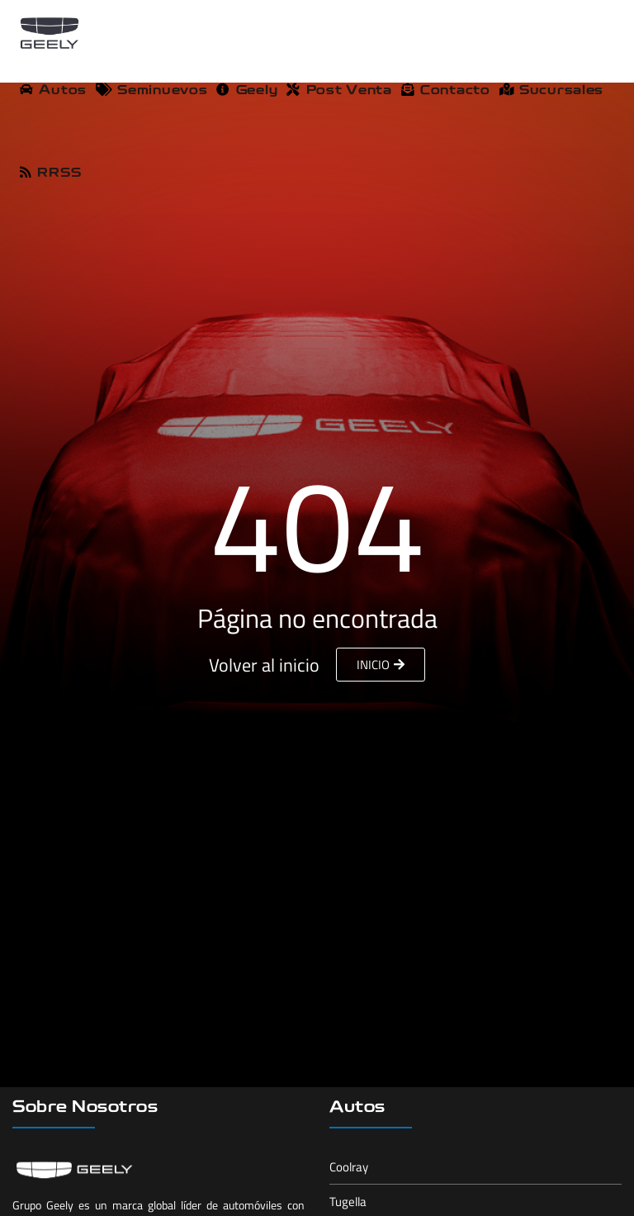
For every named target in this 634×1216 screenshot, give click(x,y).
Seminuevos (151, 90)
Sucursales (551, 90)
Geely (246, 90)
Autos (53, 90)
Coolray (348, 1166)
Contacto (445, 90)
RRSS (50, 173)
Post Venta (338, 90)
